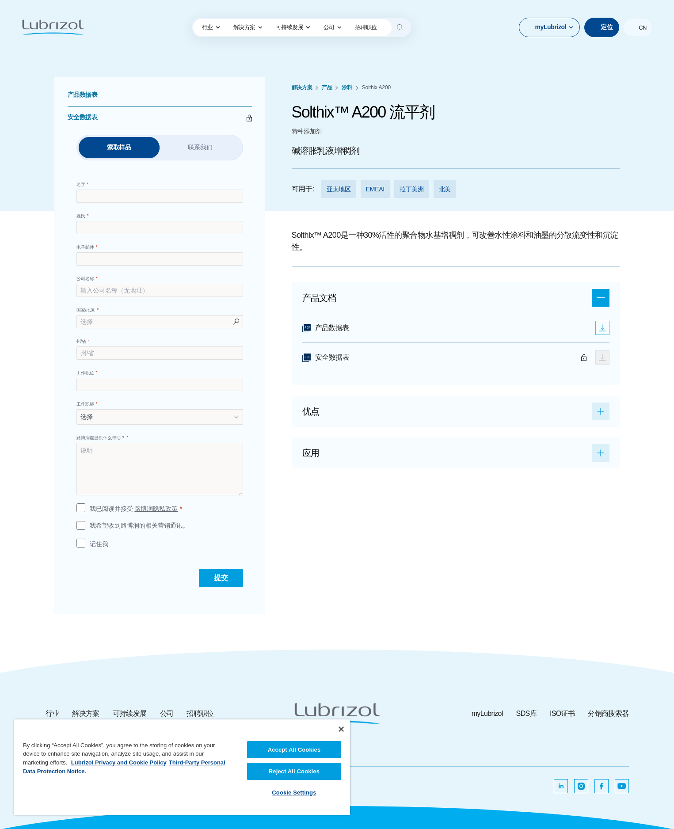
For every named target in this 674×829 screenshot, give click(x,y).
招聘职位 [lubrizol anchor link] (366, 27)
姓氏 (80, 215)
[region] (182, 767)
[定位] (601, 27)
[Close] (341, 729)
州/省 (81, 341)
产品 (327, 87)
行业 (211, 27)
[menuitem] (211, 27)
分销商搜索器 (608, 713)
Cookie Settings (294, 792)
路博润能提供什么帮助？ (100, 437)
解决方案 (248, 27)
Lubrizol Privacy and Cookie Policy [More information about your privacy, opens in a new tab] (119, 762)
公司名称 (85, 278)
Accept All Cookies (294, 749)
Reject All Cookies (294, 771)
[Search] (400, 27)
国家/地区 (85, 310)
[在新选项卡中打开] (561, 786)
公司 (333, 27)
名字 (80, 184)
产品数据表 (83, 94)
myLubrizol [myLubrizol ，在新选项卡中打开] (487, 713)
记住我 (99, 544)
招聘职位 (200, 713)
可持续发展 (293, 27)
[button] (549, 27)
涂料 (347, 87)
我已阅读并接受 (134, 509)
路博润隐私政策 (156, 508)
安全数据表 (83, 117)
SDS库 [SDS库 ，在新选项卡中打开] (526, 713)
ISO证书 (562, 713)
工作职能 (85, 404)
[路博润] (53, 27)
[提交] (221, 578)
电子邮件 (85, 247)
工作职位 (85, 372)
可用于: (303, 189)
